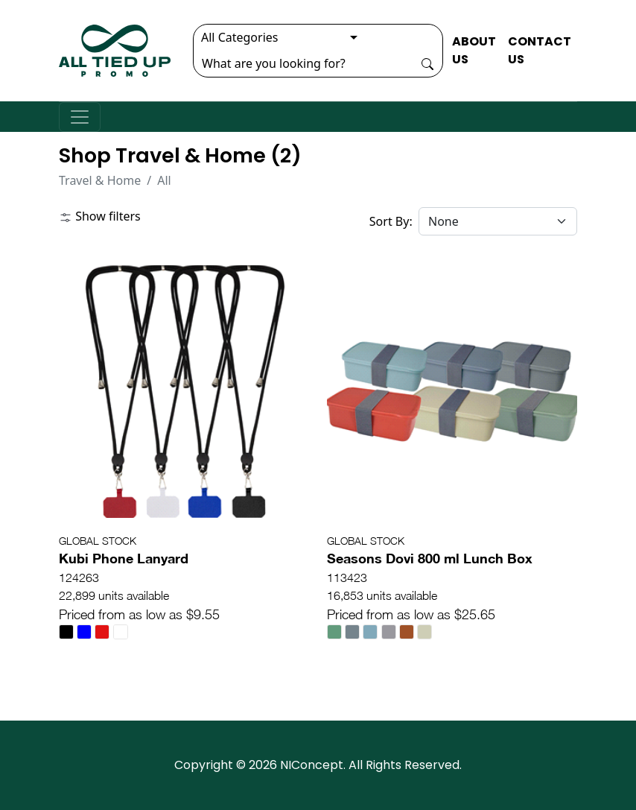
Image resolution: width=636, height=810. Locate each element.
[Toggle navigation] (80, 117)
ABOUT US (474, 50)
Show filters (100, 216)
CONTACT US (539, 50)
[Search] (303, 63)
